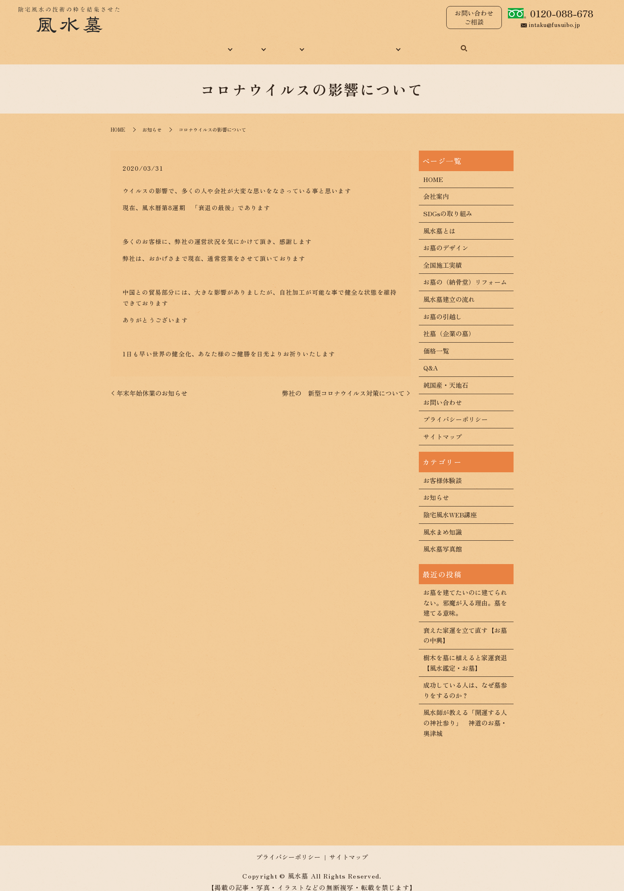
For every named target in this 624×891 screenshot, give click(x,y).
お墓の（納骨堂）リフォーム (465, 273)
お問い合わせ (447, 44)
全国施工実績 (442, 256)
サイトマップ (442, 427)
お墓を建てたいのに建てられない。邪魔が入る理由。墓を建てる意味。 (465, 594)
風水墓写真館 (442, 540)
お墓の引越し (442, 307)
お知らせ (152, 121)
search (486, 45)
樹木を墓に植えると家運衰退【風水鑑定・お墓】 (465, 654)
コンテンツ (393, 44)
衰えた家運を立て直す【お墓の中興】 (465, 626)
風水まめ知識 (338, 44)
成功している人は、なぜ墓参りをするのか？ (465, 681)
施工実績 (287, 44)
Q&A (430, 359)
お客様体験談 (442, 471)
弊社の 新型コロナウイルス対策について (343, 384)
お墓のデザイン (445, 239)
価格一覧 (436, 342)
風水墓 (244, 44)
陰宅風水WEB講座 (450, 506)
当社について (196, 44)
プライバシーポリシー (455, 410)
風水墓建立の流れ (449, 290)
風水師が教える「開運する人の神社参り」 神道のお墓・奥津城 (465, 714)
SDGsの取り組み (447, 204)
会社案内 (436, 187)
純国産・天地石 (445, 376)
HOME (148, 44)
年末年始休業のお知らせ (151, 384)
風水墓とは (439, 222)
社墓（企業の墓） (449, 324)
